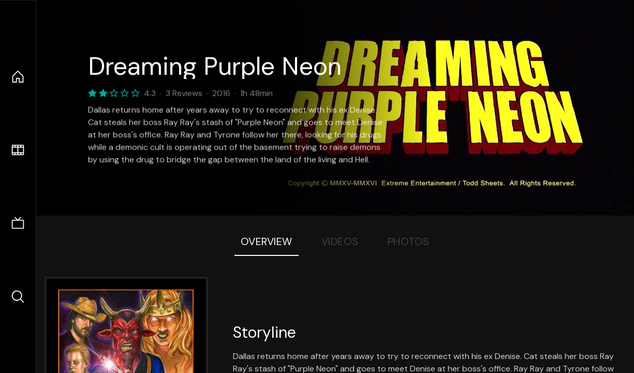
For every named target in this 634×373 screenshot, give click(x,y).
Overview (266, 241)
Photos (409, 241)
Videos (340, 241)
